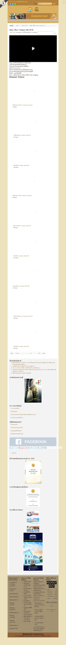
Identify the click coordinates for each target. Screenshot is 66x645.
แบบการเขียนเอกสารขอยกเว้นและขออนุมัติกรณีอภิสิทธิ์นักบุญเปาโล (39, 636)
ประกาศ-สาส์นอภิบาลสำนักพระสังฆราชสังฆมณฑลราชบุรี (23, 414)
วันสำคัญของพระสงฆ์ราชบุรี (17, 433)
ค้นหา (54, 3)
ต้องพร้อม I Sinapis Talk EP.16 (21, 256)
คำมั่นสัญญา (36, 591)
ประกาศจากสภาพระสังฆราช (17, 417)
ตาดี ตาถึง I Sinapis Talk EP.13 (21, 346)
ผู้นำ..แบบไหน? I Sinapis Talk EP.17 (22, 226)
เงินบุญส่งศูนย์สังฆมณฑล (16, 430)
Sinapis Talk (12, 32)
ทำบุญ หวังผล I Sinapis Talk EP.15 (21, 286)
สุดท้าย (44, 353)
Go (55, 33)
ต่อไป (39, 353)
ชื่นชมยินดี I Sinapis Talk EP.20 (21, 165)
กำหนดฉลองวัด (14, 424)
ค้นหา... (36, 3)
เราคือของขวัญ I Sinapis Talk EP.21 (22, 135)
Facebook (13, 460)
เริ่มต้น (11, 353)
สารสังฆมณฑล (14, 411)
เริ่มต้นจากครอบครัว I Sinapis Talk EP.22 (22, 105)
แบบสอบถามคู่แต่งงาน (39, 589)
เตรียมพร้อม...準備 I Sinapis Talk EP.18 (22, 195)
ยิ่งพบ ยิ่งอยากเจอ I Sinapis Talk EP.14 (23, 316)
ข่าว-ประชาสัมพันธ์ (15, 408)
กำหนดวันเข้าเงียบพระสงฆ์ (17, 427)
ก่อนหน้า (17, 353)
